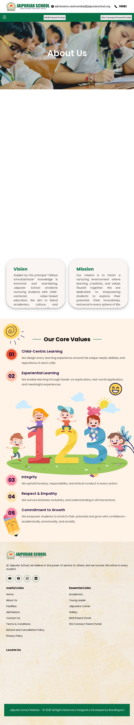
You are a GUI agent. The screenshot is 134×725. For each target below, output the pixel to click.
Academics (76, 594)
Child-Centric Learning (42, 351)
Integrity (29, 476)
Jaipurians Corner (79, 606)
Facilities (11, 606)
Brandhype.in (116, 710)
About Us (11, 600)
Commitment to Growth (43, 509)
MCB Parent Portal (54, 17)
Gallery (73, 612)
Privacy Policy (14, 636)
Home (10, 594)
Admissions (13, 612)
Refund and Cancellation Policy (25, 630)
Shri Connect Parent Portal (116, 17)
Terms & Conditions (18, 624)
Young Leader (77, 600)
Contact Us (13, 618)
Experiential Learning (40, 373)
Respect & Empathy (39, 493)
